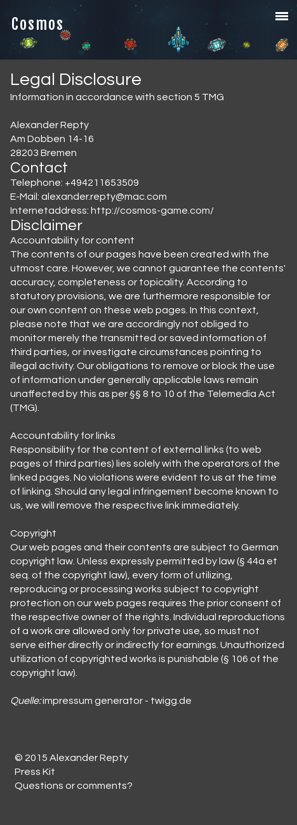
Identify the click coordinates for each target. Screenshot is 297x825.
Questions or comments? (74, 786)
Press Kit (35, 772)
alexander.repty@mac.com (104, 197)
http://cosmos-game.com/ (152, 210)
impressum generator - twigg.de (117, 701)
